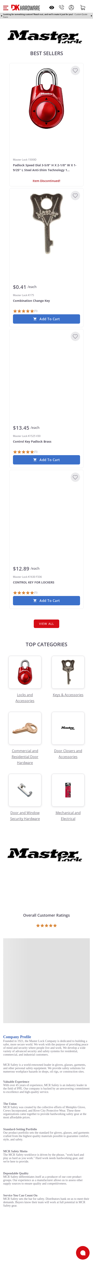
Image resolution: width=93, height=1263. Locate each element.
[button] (5, 7)
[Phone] (61, 7)
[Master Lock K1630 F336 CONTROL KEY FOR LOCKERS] (46, 505)
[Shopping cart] (82, 7)
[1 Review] (25, 311)
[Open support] (83, 1253)
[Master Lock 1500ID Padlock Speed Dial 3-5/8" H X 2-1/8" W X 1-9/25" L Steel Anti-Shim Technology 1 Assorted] (46, 98)
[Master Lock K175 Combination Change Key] (46, 223)
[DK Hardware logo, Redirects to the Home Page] (25, 7)
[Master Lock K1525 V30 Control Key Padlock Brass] (46, 364)
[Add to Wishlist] (75, 70)
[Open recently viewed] (51, 7)
